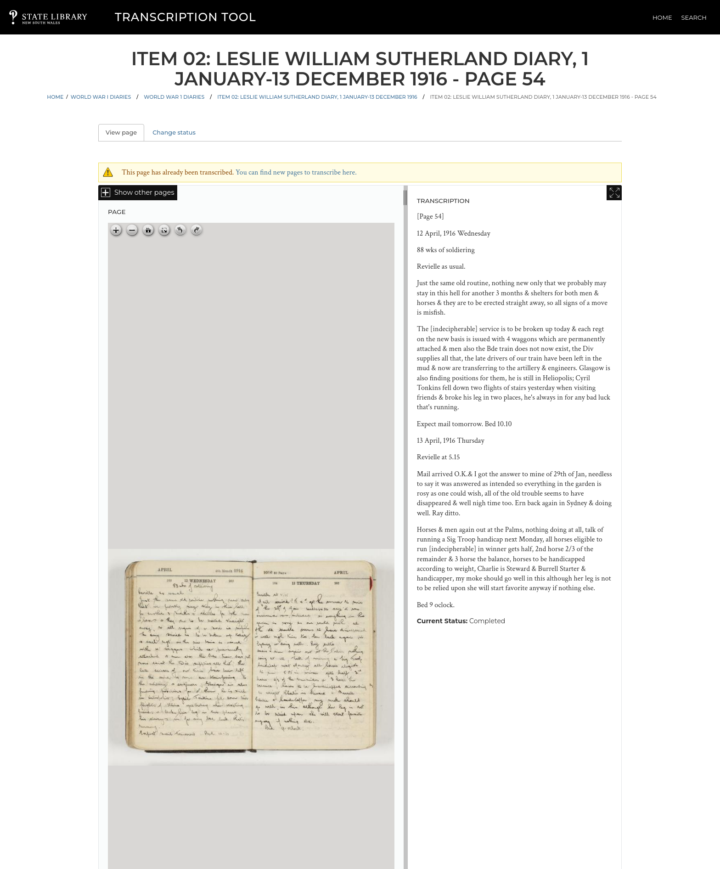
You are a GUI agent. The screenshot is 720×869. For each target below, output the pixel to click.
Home (662, 17)
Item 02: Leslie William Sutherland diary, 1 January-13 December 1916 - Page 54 (543, 97)
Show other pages (144, 192)
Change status (174, 132)
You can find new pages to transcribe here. (296, 172)
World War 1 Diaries (174, 97)
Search (694, 17)
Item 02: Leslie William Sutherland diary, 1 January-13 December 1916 (317, 97)
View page (125, 132)
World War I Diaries (101, 97)
